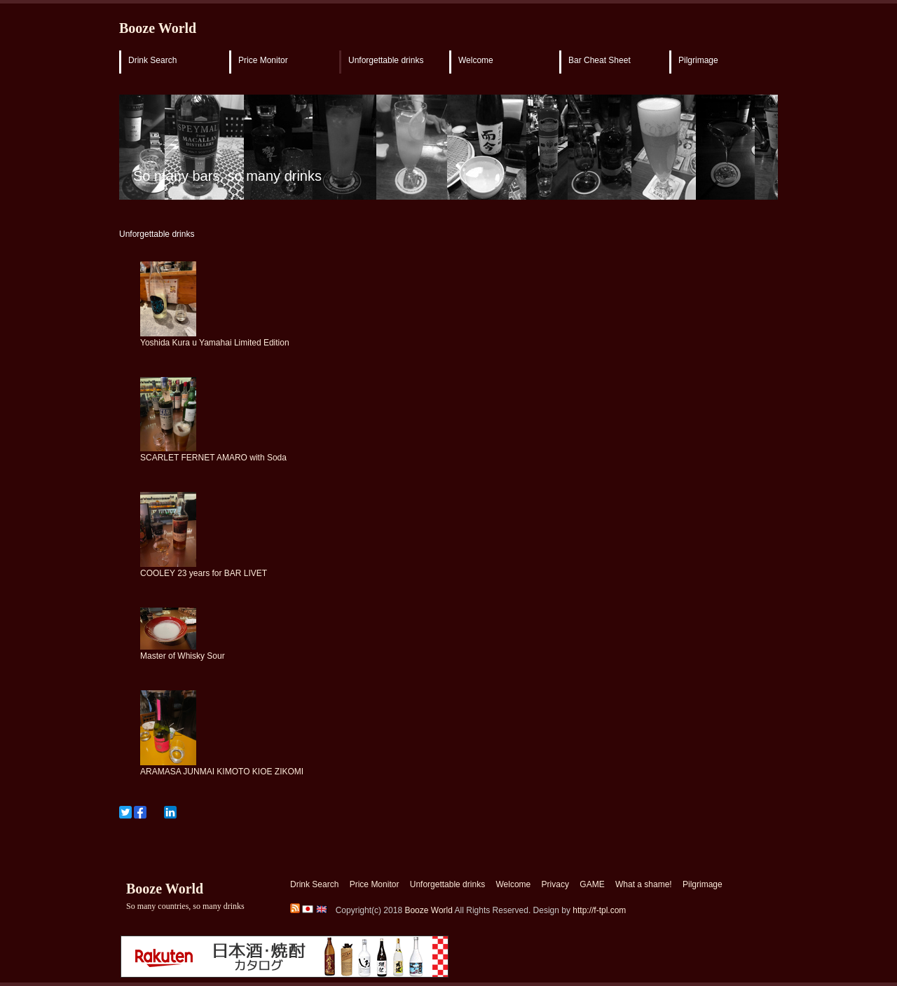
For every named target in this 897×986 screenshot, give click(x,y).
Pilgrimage (698, 60)
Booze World (157, 28)
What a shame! (643, 884)
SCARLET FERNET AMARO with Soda (213, 458)
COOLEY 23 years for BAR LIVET (203, 573)
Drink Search (152, 60)
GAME (592, 884)
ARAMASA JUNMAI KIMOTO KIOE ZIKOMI (221, 771)
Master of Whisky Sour (182, 656)
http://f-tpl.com (599, 910)
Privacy (555, 884)
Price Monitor (263, 60)
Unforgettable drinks (385, 60)
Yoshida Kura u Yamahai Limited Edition (214, 343)
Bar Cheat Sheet (599, 60)
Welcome (475, 60)
